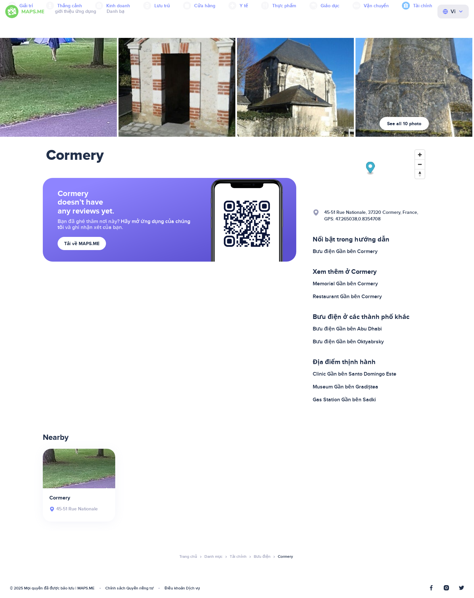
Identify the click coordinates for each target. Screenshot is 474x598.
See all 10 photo (404, 124)
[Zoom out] (420, 164)
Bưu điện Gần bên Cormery (345, 251)
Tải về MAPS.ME (81, 243)
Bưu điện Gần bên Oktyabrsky (348, 341)
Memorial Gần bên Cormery (345, 283)
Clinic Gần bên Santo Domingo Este (354, 374)
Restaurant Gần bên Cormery (347, 296)
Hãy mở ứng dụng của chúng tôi (124, 224)
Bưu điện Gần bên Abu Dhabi (347, 329)
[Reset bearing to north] (420, 174)
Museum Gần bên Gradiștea (345, 387)
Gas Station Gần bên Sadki (344, 399)
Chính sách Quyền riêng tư (129, 588)
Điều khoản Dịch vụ (182, 588)
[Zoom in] (420, 154)
